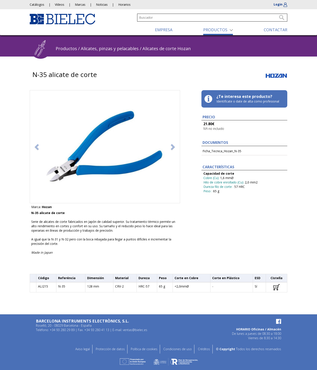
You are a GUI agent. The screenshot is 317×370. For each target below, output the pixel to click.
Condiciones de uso (177, 349)
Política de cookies (144, 349)
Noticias (102, 4)
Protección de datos (110, 349)
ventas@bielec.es (135, 330)
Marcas (80, 4)
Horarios (124, 4)
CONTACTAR (275, 29)
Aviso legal (82, 349)
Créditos (204, 349)
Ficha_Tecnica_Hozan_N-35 (222, 151)
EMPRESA (163, 29)
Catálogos (37, 4)
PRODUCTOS (215, 29)
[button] (37, 146)
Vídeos (59, 4)
